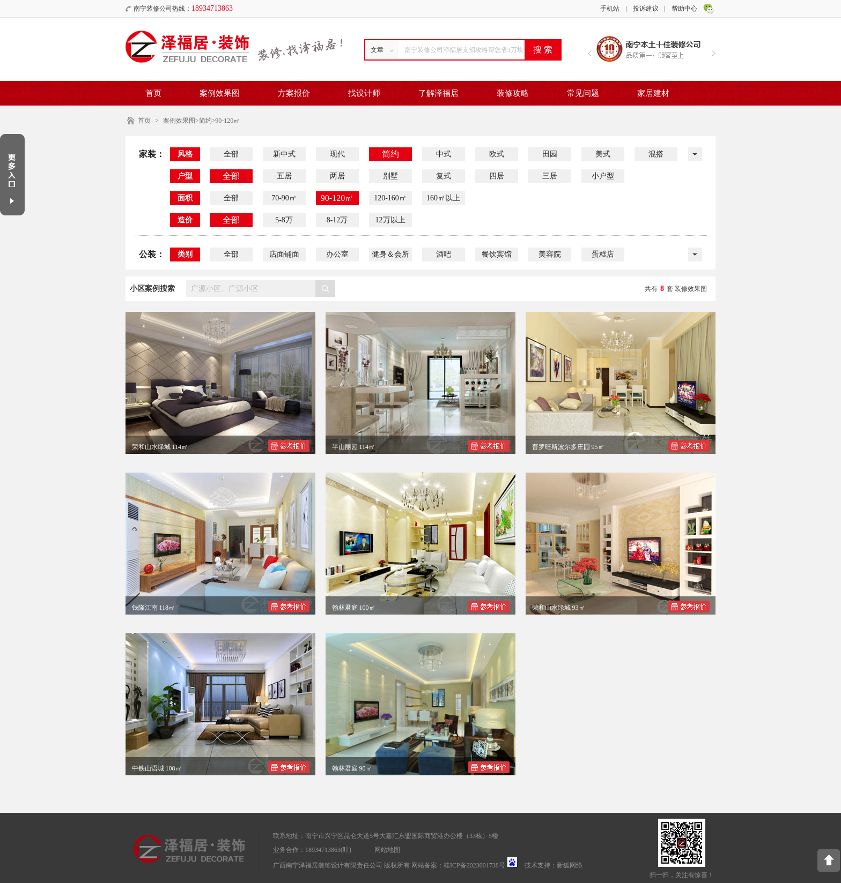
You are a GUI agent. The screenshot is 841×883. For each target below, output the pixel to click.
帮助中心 (684, 8)
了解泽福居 (438, 93)
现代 (337, 154)
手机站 (609, 8)
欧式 (496, 154)
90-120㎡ (337, 198)
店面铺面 (284, 254)
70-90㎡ (284, 198)
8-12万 (337, 220)
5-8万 (284, 220)
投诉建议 (646, 8)
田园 (549, 154)
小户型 (603, 176)
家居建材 (653, 93)
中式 (443, 154)
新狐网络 (569, 865)
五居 (284, 176)
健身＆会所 (390, 254)
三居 (549, 176)
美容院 (549, 254)
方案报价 (294, 93)
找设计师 (364, 93)
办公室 (337, 254)
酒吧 (443, 254)
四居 (496, 176)
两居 (337, 176)
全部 (231, 154)
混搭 (655, 154)
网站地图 (387, 850)
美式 (602, 154)
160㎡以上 (443, 198)
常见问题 (583, 93)
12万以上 (390, 220)
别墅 (390, 176)
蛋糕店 (603, 254)
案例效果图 (220, 93)
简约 (390, 154)
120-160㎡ (390, 198)
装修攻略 (513, 93)
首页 (153, 93)
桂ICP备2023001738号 (474, 865)
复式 (443, 176)
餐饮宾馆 (497, 254)
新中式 (284, 154)
